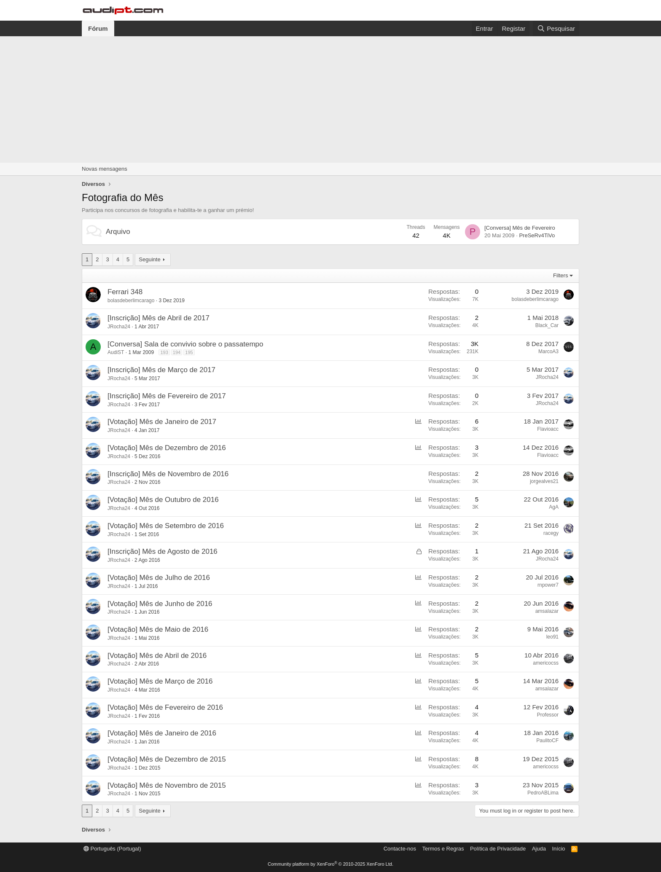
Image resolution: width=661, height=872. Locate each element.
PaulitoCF (547, 740)
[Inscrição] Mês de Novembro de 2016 (167, 474)
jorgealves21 (544, 481)
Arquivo (118, 232)
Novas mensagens (104, 169)
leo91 (552, 637)
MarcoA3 (548, 351)
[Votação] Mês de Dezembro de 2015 (166, 759)
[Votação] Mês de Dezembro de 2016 (166, 448)
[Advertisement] (330, 99)
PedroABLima (543, 793)
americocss (546, 663)
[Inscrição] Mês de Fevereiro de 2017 (166, 396)
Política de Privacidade (498, 848)
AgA (554, 507)
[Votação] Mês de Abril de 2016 (157, 656)
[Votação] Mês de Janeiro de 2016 (161, 733)
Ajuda (539, 848)
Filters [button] (560, 275)
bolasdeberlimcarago (130, 300)
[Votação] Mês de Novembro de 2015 (166, 785)
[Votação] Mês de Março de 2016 (160, 681)
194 (176, 352)
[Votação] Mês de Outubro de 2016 (163, 500)
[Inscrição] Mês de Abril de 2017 (158, 318)
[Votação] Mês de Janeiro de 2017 (161, 422)
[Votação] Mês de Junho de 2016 (159, 604)
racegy (551, 533)
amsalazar (547, 611)
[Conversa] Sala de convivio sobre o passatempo (185, 344)
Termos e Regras (443, 848)
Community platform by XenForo (330, 864)
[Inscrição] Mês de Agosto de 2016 (162, 551)
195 (189, 352)
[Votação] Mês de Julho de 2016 (158, 578)
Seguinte (149, 259)
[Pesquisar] (556, 28)
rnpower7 (548, 585)
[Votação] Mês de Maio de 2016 (157, 629)
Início (558, 848)
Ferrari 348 (124, 292)
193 (164, 352)
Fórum (98, 28)
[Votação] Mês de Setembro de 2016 (165, 526)
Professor (548, 715)
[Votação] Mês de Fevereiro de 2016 (165, 707)
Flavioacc (548, 429)
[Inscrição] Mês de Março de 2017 (161, 370)
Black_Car (547, 325)
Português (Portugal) (112, 848)
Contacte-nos (400, 848)
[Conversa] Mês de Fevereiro (519, 228)
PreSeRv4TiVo (537, 235)
